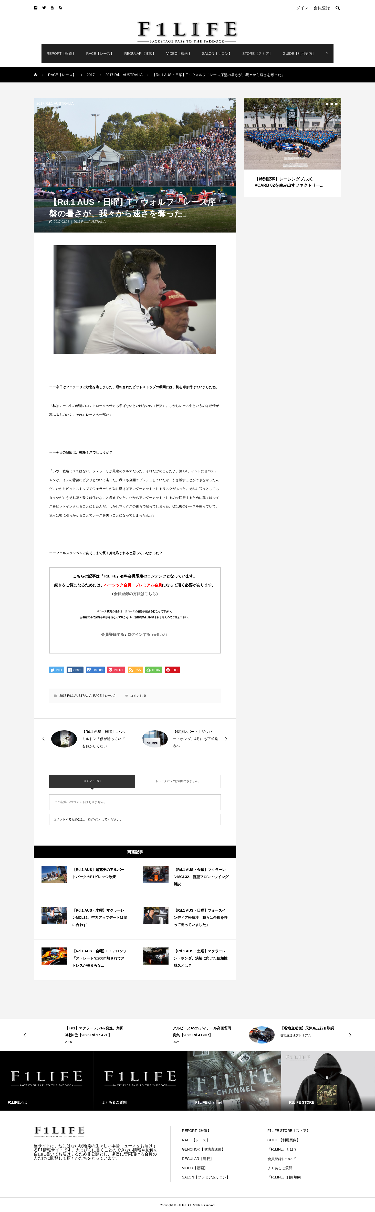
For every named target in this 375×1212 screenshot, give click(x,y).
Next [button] (350, 1035)
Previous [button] (24, 1035)
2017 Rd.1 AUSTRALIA (55, 103)
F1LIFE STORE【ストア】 (288, 1131)
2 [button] (327, 104)
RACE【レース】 (100, 53)
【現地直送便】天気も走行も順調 (307, 1028)
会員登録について (281, 1159)
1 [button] (322, 104)
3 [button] (331, 104)
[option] (292, 147)
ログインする (148, 634)
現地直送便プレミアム (295, 1035)
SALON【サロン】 (217, 53)
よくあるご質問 (280, 1168)
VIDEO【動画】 (179, 53)
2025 (68, 1042)
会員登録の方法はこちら (135, 594)
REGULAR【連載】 (140, 53)
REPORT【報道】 (61, 53)
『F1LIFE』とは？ (282, 1149)
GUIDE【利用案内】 (299, 53)
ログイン (94, 819)
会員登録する (112, 634)
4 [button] (336, 104)
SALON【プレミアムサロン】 (206, 1177)
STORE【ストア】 (257, 53)
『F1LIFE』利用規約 (284, 1177)
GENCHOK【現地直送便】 (203, 1149)
